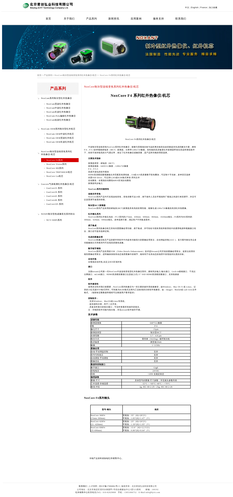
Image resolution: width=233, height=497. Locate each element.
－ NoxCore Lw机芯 (53, 176)
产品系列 (91, 18)
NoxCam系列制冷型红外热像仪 (56, 98)
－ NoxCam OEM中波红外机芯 (58, 134)
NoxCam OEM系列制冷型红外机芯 (58, 129)
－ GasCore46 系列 (52, 200)
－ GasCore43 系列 (52, 196)
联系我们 (180, 18)
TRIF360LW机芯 (64, 172)
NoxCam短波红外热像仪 (58, 120)
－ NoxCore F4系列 (53, 160)
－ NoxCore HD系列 (53, 168)
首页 (48, 18)
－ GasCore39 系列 (52, 192)
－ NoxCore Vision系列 (55, 164)
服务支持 (158, 18)
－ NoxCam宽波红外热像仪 (56, 104)
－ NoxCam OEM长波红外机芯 (58, 142)
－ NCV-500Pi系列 (52, 220)
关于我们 (69, 18)
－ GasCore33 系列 (52, 188)
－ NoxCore (49, 172)
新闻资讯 (113, 18)
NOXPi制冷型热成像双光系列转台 (58, 214)
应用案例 (136, 18)
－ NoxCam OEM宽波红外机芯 (58, 138)
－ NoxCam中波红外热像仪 (56, 108)
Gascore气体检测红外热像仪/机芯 (57, 184)
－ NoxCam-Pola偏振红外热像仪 (59, 116)
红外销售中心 (115, 458)
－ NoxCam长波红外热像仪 (56, 112)
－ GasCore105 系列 (53, 204)
